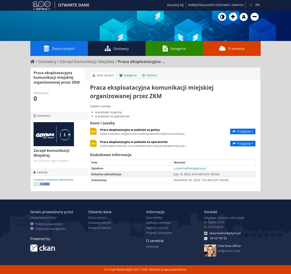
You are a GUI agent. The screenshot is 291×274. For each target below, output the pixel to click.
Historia (149, 75)
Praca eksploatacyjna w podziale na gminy (130, 130)
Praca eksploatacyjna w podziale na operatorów (134, 142)
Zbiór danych (103, 75)
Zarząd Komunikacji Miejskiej (87, 61)
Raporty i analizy (157, 228)
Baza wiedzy (154, 217)
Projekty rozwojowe (159, 233)
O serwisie (232, 48)
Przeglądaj (243, 131)
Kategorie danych (99, 228)
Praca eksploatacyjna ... (141, 61)
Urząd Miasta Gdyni (43, 217)
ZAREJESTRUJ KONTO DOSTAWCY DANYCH (216, 5)
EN (257, 4)
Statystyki (152, 246)
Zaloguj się (175, 5)
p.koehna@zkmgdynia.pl (190, 168)
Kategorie (174, 48)
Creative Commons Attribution (54, 180)
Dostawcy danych (99, 223)
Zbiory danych (59, 48)
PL (251, 4)
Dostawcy (117, 48)
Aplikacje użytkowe (158, 223)
